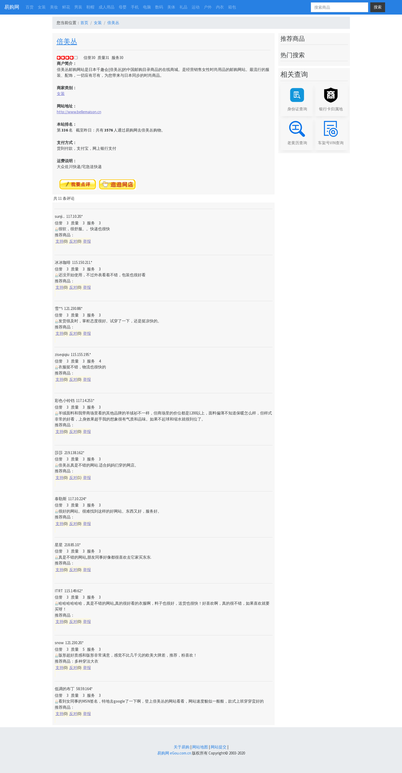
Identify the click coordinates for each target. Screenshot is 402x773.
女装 (98, 22)
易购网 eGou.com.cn (174, 753)
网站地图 (200, 746)
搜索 (378, 7)
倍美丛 (113, 22)
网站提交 (219, 746)
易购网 (11, 7)
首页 (84, 22)
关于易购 (182, 746)
